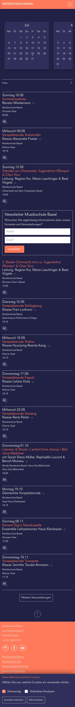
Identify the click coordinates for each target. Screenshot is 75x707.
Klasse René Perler (16, 417)
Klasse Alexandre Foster (20, 139)
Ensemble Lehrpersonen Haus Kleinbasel (32, 529)
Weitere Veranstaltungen (36, 597)
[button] (37, 614)
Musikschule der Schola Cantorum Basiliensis (15, 668)
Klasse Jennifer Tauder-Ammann (25, 565)
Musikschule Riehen (13, 657)
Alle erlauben (36, 700)
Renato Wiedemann (16, 103)
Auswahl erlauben (13, 700)
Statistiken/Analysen (42, 691)
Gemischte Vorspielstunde (21, 493)
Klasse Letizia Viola (16, 381)
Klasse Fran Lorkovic (17, 309)
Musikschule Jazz (11, 662)
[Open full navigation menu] (70, 4)
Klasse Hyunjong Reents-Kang (24, 345)
